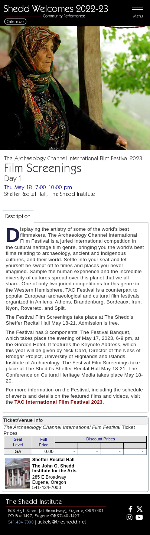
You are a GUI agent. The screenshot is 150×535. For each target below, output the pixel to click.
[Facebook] (128, 510)
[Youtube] (139, 518)
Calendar (16, 21)
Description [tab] (18, 216)
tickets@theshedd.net (62, 522)
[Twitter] (139, 510)
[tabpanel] (75, 317)
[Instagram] (128, 518)
